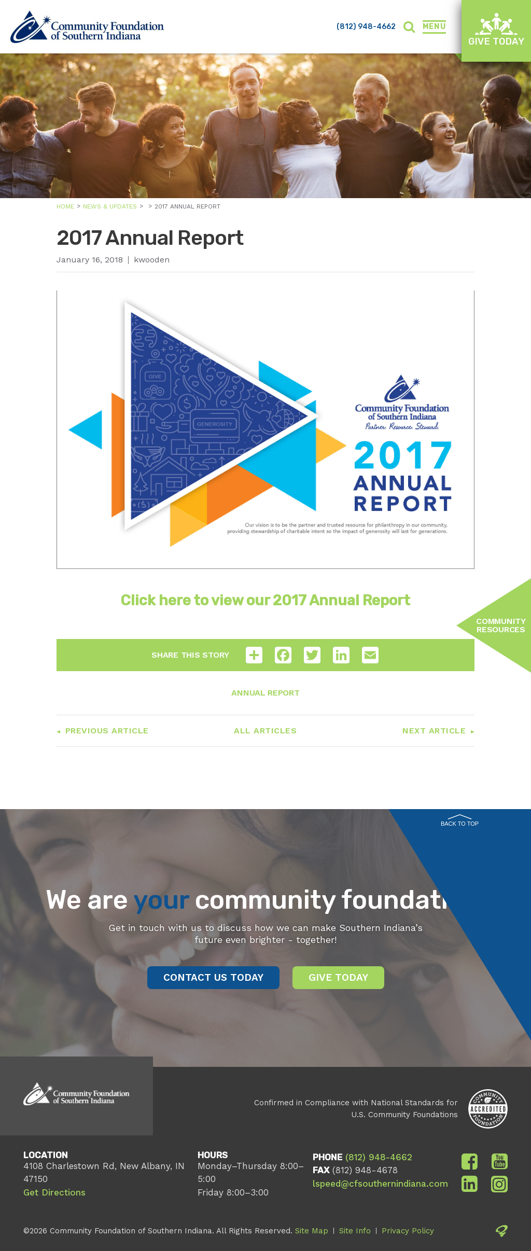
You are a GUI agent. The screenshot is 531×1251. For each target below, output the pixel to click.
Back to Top (460, 820)
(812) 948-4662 (366, 26)
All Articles (265, 730)
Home (65, 206)
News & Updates (110, 206)
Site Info (355, 1230)
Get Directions (54, 1192)
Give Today (496, 30)
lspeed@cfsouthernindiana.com (380, 1183)
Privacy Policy (408, 1230)
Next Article (434, 730)
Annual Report (265, 693)
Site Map (311, 1230)
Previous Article (107, 730)
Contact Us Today (213, 977)
